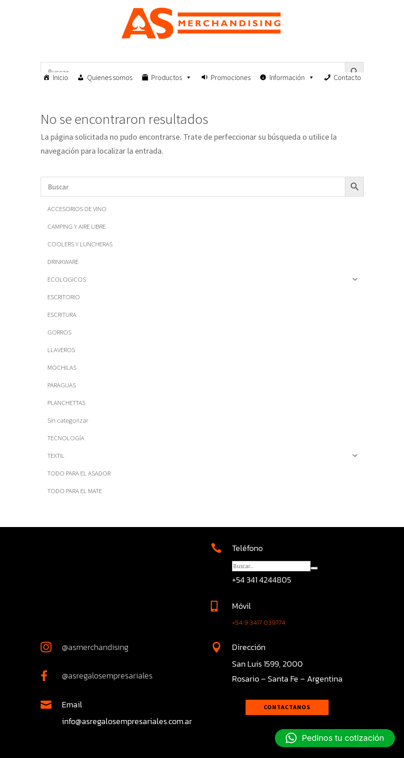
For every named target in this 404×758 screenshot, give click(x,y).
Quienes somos (109, 77)
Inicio (60, 77)
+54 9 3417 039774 (258, 622)
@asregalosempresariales (107, 675)
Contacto (347, 77)
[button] (335, 738)
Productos (171, 77)
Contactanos (287, 707)
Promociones (231, 77)
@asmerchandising (95, 647)
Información (292, 77)
